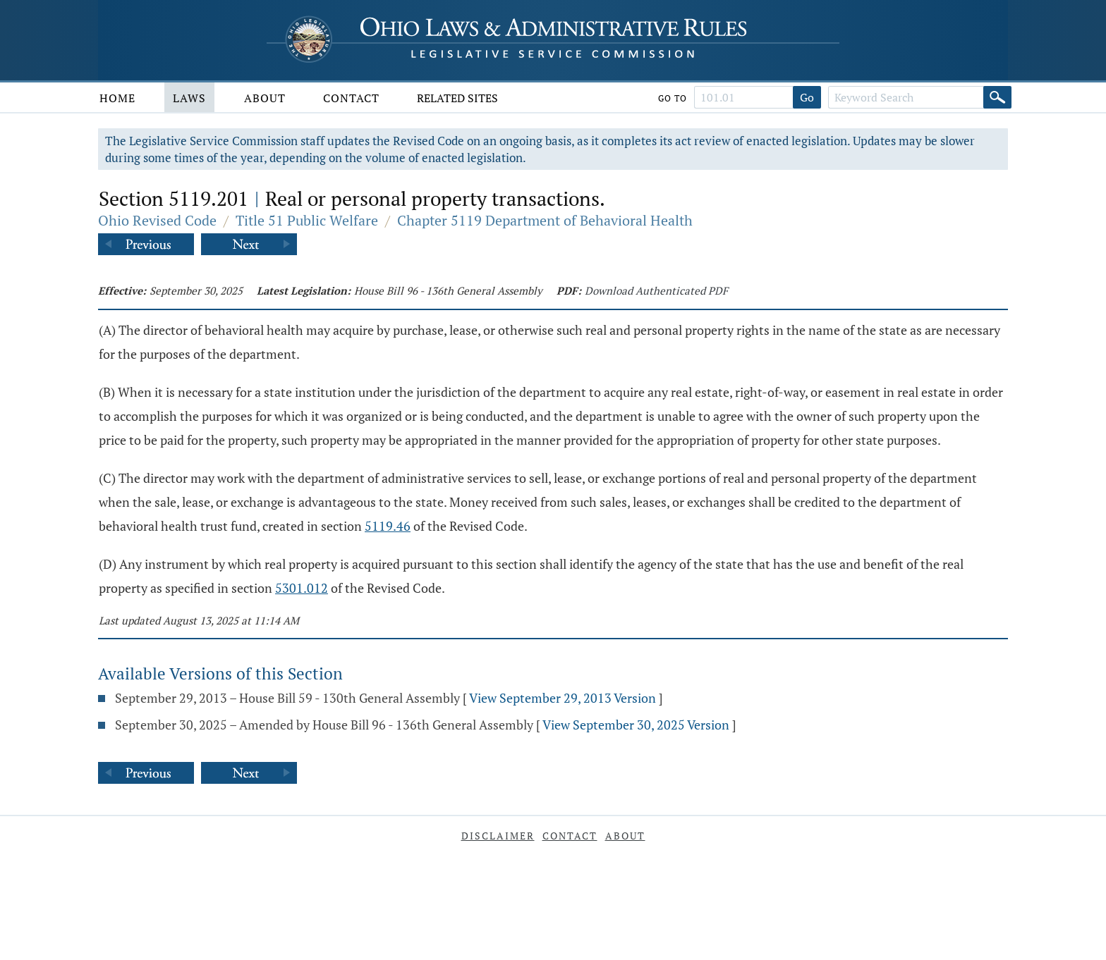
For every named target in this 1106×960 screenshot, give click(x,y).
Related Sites (457, 98)
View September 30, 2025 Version (635, 724)
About (265, 98)
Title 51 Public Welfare (307, 220)
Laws (189, 98)
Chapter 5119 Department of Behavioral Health (545, 220)
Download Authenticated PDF (656, 290)
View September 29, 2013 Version (562, 697)
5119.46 (388, 525)
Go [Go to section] (807, 97)
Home (117, 98)
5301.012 (301, 587)
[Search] (997, 97)
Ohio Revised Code (157, 220)
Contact (351, 98)
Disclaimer (498, 835)
